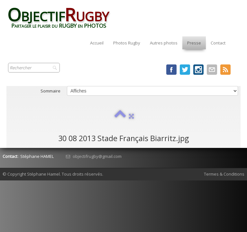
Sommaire (50, 91)
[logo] (61, 20)
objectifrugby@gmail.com (94, 156)
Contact (218, 43)
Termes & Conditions (224, 174)
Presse (194, 43)
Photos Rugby (126, 43)
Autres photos (164, 43)
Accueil (97, 43)
